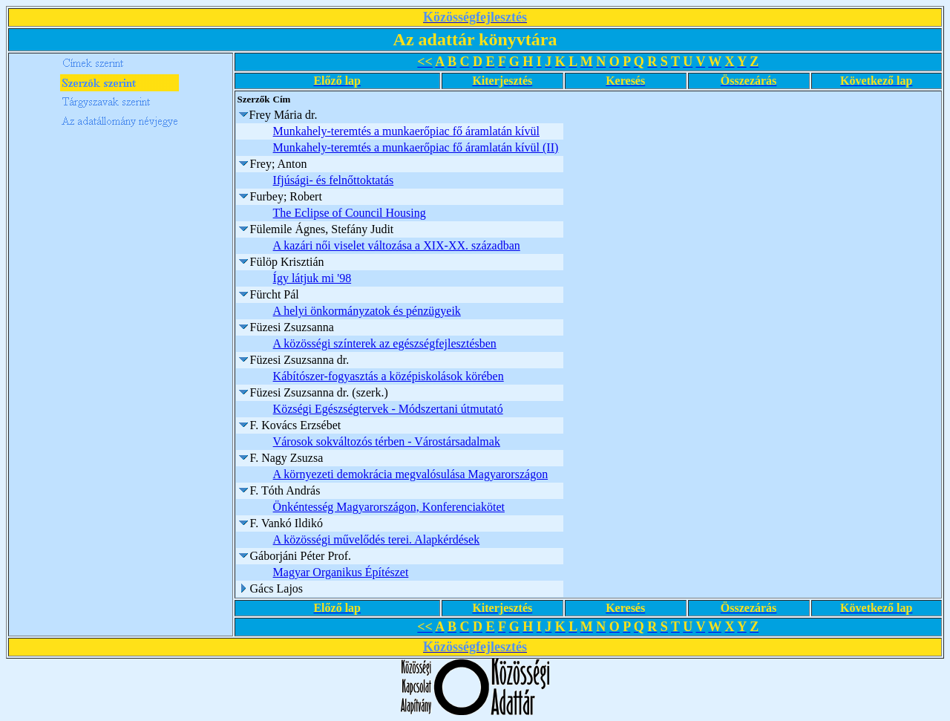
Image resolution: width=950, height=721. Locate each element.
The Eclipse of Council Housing (349, 212)
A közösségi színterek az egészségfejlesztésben (385, 343)
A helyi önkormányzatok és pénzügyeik (367, 310)
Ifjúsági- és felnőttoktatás (333, 180)
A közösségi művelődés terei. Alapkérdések (376, 539)
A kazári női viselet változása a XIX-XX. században (396, 245)
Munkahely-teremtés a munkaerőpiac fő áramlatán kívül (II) (416, 147)
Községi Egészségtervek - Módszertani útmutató (388, 408)
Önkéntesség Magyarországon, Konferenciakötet (389, 506)
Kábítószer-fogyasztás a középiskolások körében (388, 376)
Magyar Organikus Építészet (341, 572)
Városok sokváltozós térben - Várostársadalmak (386, 441)
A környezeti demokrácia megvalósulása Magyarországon (410, 474)
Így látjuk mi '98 (312, 278)
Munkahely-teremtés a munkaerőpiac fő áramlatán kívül (406, 131)
